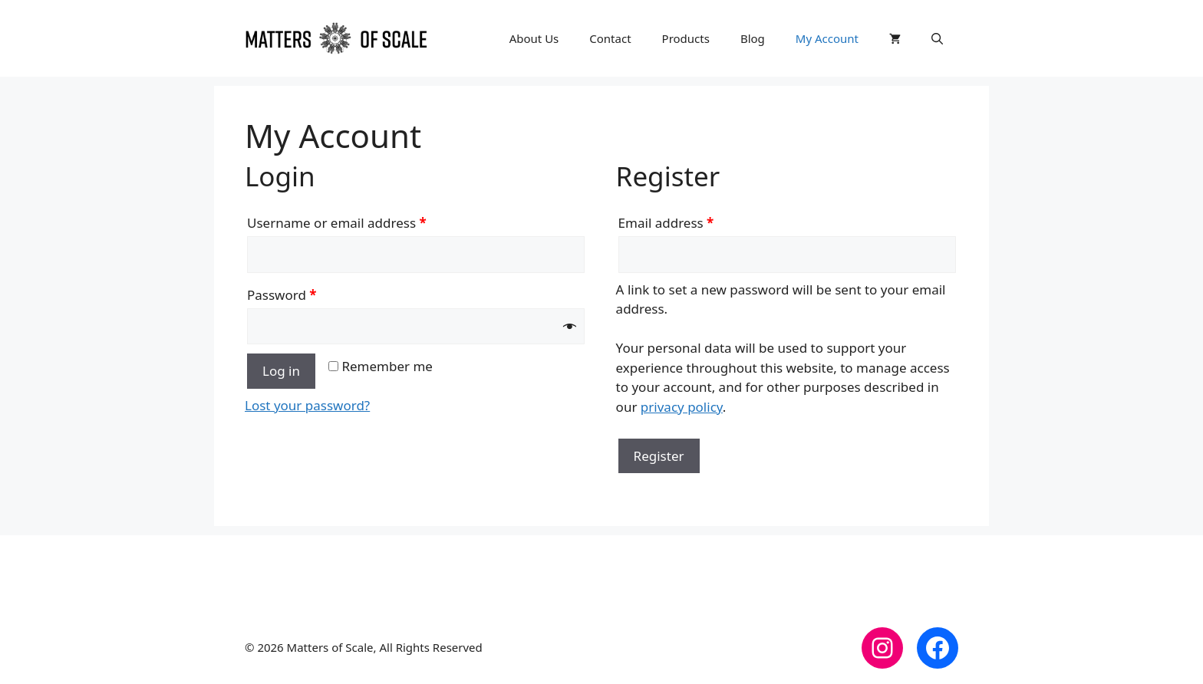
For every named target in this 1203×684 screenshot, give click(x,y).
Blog (752, 38)
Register (659, 456)
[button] (937, 38)
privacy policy (682, 407)
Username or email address (337, 223)
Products (686, 38)
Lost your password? (307, 405)
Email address (666, 223)
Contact (610, 38)
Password (282, 295)
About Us (534, 38)
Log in (281, 371)
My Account (827, 38)
